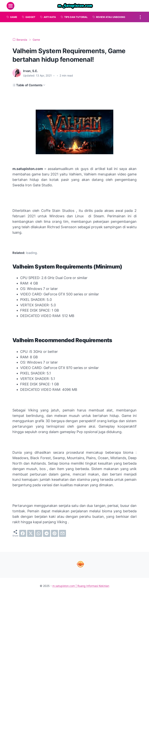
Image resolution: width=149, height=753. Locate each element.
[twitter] (30, 533)
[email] (62, 533)
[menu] (10, 6)
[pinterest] (54, 533)
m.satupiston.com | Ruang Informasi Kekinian (80, 585)
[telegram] (46, 533)
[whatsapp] (38, 533)
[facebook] (22, 533)
